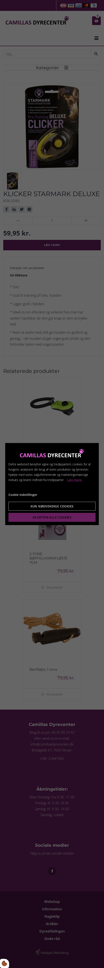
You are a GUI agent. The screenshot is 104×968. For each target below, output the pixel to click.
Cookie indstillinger (22, 495)
